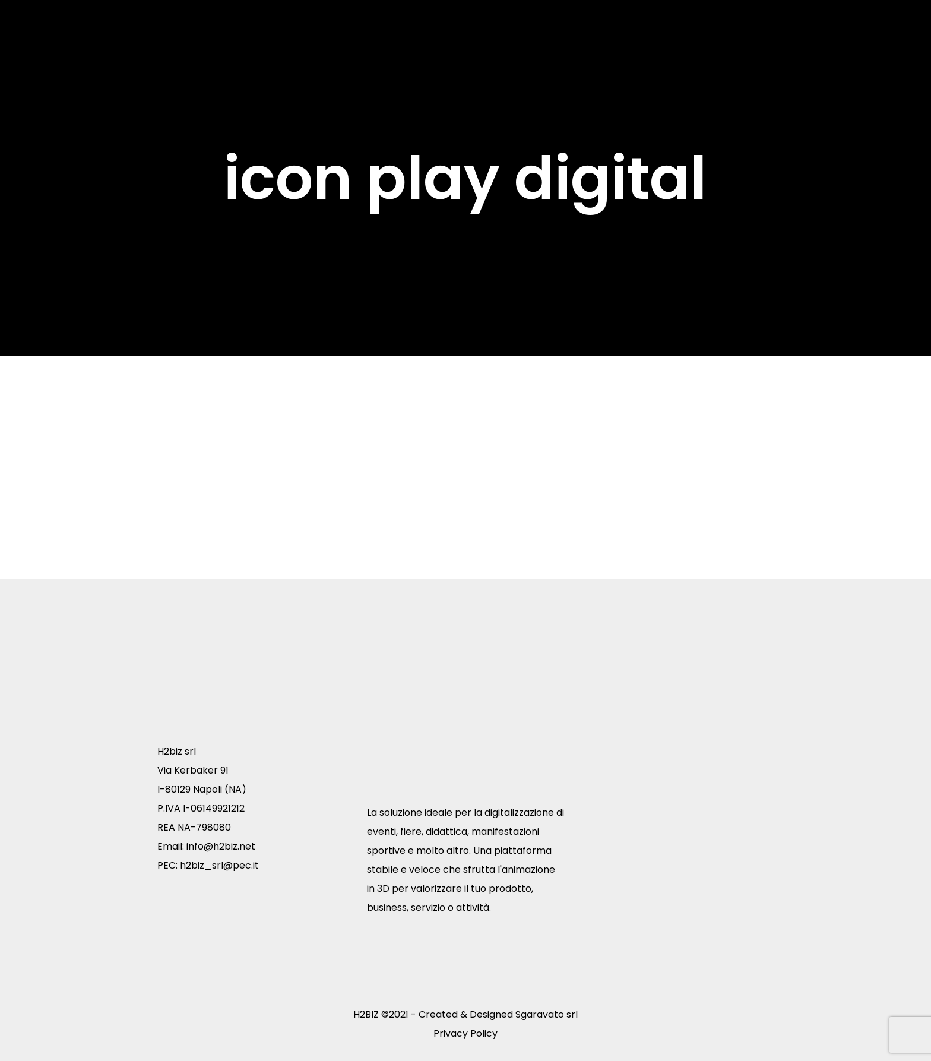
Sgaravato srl (546, 1014)
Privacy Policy (465, 1033)
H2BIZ (366, 1014)
